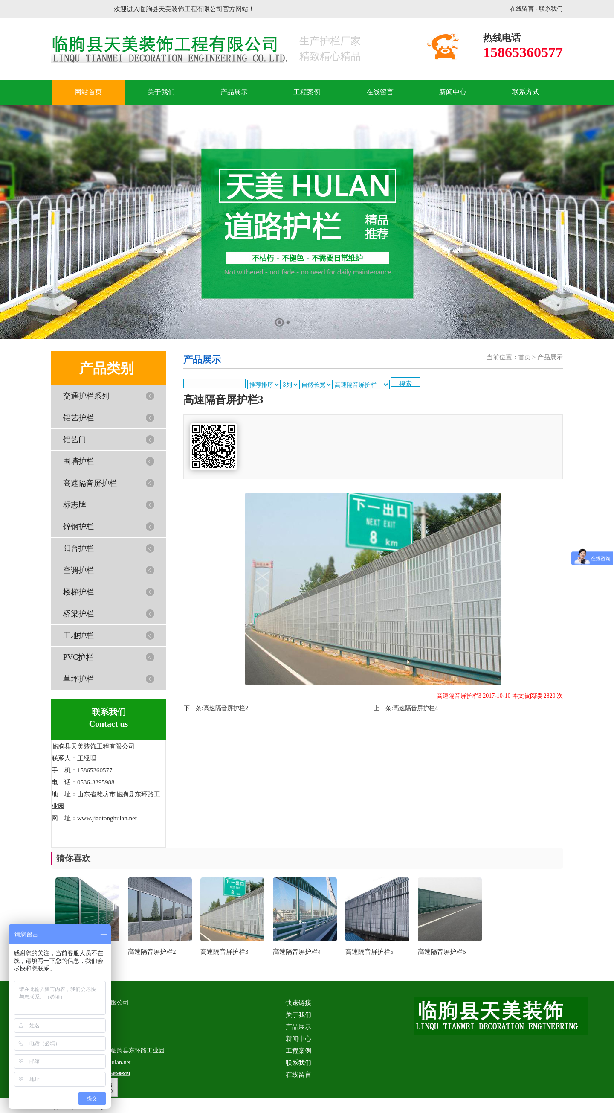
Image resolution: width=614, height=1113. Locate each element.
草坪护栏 (78, 679)
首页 (524, 357)
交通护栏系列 (86, 396)
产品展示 (234, 92)
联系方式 (525, 92)
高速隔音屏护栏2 (225, 708)
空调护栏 (78, 570)
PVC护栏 (78, 657)
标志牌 (74, 505)
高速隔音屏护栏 (90, 483)
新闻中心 (452, 92)
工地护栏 (78, 635)
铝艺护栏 (78, 418)
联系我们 (551, 9)
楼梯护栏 (78, 592)
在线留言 (522, 9)
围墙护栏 (78, 461)
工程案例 (307, 92)
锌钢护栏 (78, 526)
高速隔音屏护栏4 (415, 708)
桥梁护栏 (78, 613)
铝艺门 (74, 439)
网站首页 (88, 92)
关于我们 (161, 92)
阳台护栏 (78, 548)
